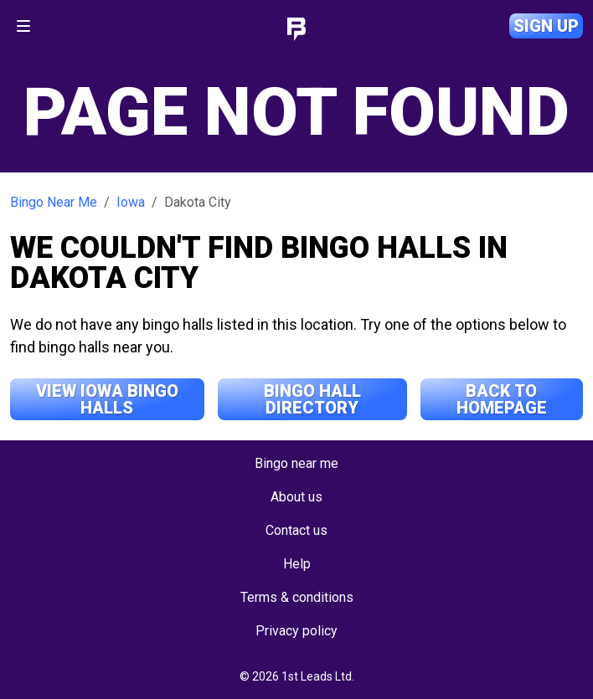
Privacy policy (296, 631)
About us (296, 497)
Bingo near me (296, 463)
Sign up (546, 26)
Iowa (130, 202)
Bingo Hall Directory (312, 399)
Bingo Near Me (53, 202)
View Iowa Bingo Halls (107, 399)
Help (297, 564)
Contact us (296, 530)
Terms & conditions (296, 597)
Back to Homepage (501, 399)
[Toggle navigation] (23, 26)
